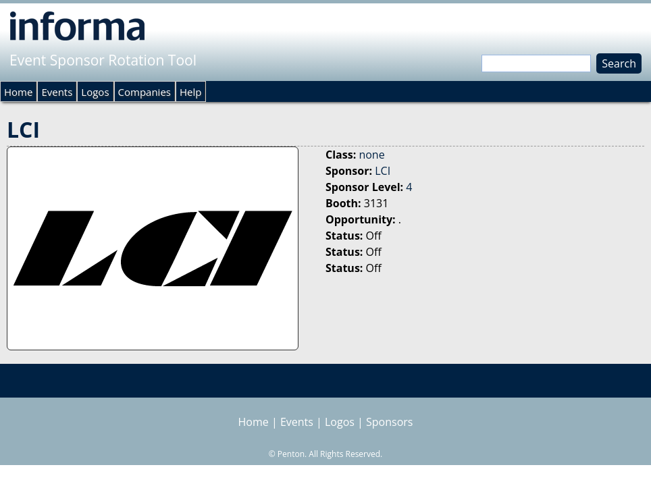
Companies (144, 92)
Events (56, 92)
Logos (95, 92)
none (371, 154)
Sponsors (389, 421)
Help (190, 92)
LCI (382, 170)
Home (18, 92)
